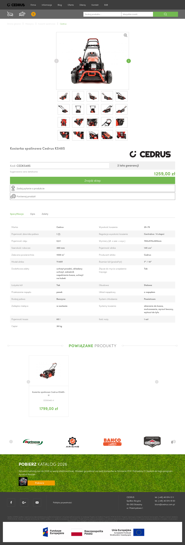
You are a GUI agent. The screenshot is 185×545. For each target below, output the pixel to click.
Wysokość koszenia (108, 227)
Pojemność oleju (19, 240)
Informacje (47, 4)
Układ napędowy (107, 292)
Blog (60, 4)
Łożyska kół (17, 285)
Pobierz (39, 482)
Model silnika (17, 261)
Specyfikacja (17, 213)
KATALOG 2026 (43, 464)
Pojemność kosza (19, 319)
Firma (33, 4)
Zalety (46, 213)
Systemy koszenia (107, 305)
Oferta (71, 4)
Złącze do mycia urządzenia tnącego (112, 270)
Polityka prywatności (62, 502)
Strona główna (14, 23)
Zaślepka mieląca (19, 305)
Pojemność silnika (107, 247)
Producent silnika (107, 254)
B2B (106, 4)
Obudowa (104, 285)
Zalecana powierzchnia (22, 254)
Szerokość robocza (20, 247)
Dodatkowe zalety (20, 268)
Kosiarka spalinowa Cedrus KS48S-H (48, 393)
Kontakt (95, 4)
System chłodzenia (108, 299)
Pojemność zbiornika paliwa (25, 234)
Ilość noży (104, 319)
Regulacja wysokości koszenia (113, 234)
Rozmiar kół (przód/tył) (110, 261)
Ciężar (14, 326)
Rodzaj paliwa (18, 299)
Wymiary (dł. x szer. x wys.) (112, 240)
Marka (14, 227)
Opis (33, 213)
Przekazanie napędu (21, 292)
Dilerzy (83, 4)
